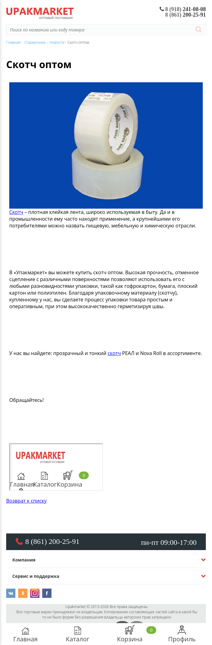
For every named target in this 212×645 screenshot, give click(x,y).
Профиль (182, 634)
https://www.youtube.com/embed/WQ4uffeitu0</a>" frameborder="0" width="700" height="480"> (56, 467)
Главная (25, 634)
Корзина (129, 634)
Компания (23, 560)
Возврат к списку (26, 500)
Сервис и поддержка (35, 576)
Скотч (16, 212)
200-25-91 (185, 15)
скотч (114, 353)
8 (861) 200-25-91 (52, 541)
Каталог (77, 634)
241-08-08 (183, 9)
